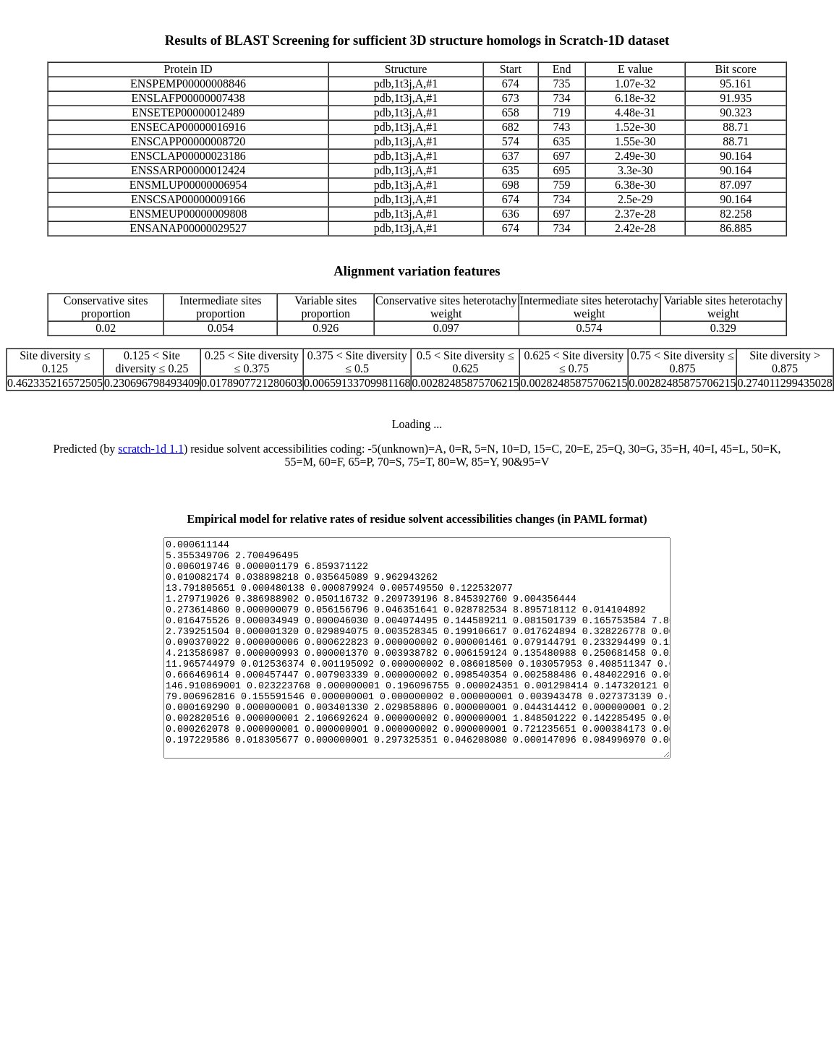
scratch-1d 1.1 (151, 449)
